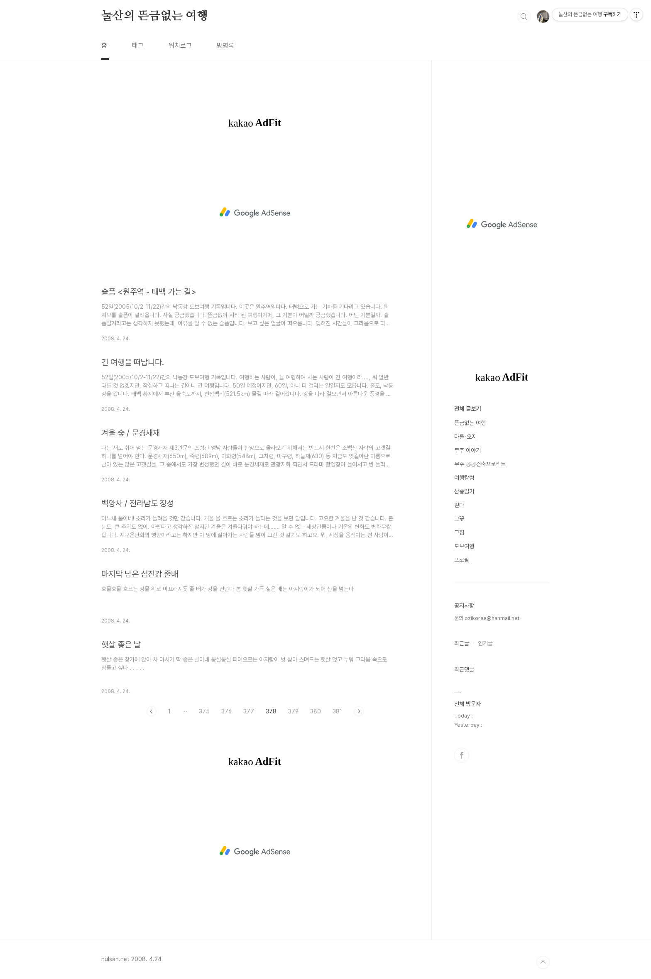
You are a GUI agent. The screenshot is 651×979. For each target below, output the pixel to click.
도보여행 (464, 546)
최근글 (461, 643)
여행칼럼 (464, 477)
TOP (543, 962)
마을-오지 (465, 436)
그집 (459, 532)
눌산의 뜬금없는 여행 (154, 16)
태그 (138, 45)
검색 (524, 16)
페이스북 (461, 755)
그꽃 (459, 518)
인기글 (485, 643)
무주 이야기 (467, 450)
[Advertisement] (255, 212)
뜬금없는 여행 (470, 423)
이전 (152, 711)
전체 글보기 (467, 408)
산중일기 (464, 491)
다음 (359, 711)
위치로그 (180, 45)
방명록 (225, 45)
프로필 (461, 560)
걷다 (459, 505)
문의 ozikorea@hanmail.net (486, 618)
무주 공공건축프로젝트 (480, 464)
